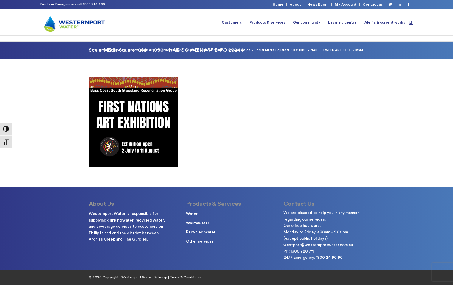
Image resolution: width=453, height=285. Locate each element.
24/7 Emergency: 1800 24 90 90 (313, 257)
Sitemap (160, 277)
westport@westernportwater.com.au (318, 245)
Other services (200, 241)
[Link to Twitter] (390, 4)
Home (278, 4)
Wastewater (197, 223)
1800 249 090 (94, 4)
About (295, 4)
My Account (345, 4)
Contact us (373, 4)
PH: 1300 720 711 (298, 251)
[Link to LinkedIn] (399, 4)
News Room (317, 4)
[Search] (411, 22)
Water (192, 214)
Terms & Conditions (185, 277)
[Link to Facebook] (408, 4)
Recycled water (200, 232)
